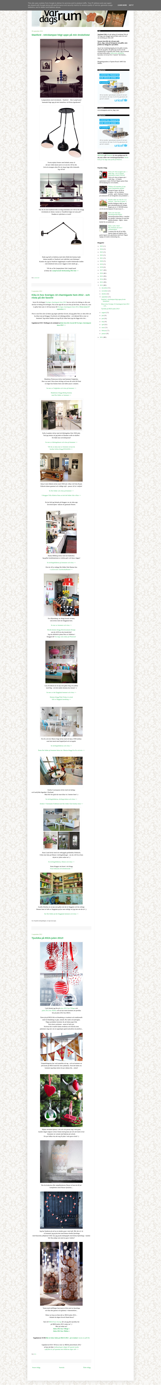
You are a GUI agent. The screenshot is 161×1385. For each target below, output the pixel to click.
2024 (101, 249)
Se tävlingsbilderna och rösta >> (61, 746)
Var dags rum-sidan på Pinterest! (65, 637)
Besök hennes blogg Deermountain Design (61, 630)
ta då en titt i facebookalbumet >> (62, 569)
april (103, 324)
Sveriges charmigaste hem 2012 (56, 302)
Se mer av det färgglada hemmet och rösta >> (61, 692)
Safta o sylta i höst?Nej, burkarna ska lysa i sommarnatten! (115, 227)
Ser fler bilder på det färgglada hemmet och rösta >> (61, 914)
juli (103, 315)
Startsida (61, 1367)
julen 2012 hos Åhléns (49, 1010)
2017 (101, 270)
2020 (101, 261)
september (105, 297)
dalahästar (121, 53)
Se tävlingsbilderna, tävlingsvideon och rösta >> (61, 799)
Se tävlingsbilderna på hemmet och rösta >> (61, 562)
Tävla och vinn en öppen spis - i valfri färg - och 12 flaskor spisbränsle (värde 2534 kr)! (117, 173)
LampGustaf (36, 277)
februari (104, 330)
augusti (104, 312)
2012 (101, 285)
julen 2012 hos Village (67, 1008)
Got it (131, 5)
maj (103, 321)
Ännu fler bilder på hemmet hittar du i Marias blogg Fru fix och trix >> (61, 750)
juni (103, 318)
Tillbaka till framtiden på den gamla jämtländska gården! (117, 187)
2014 (101, 279)
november (105, 291)
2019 (101, 264)
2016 (101, 273)
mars (103, 327)
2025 (101, 246)
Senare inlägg (36, 1367)
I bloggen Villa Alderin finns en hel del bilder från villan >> (61, 495)
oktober (104, 294)
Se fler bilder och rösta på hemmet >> (61, 491)
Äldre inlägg (87, 1367)
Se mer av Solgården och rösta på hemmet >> (61, 388)
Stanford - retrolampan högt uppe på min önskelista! (61, 35)
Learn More (122, 5)
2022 (101, 255)
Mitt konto (101, 155)
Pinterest (109, 155)
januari (104, 333)
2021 (101, 258)
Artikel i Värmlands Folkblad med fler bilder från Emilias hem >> (61, 804)
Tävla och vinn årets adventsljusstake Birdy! (115, 213)
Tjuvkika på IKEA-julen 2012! (47, 938)
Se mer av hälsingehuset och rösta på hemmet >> (61, 442)
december (105, 288)
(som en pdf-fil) (68, 1338)
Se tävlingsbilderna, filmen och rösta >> (61, 862)
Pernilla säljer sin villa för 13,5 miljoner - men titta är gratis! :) (117, 200)
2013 (101, 282)
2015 (101, 276)
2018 (101, 267)
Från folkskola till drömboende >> (61, 868)
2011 (101, 337)
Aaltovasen (113, 53)
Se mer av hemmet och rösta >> (61, 625)
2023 (101, 252)
